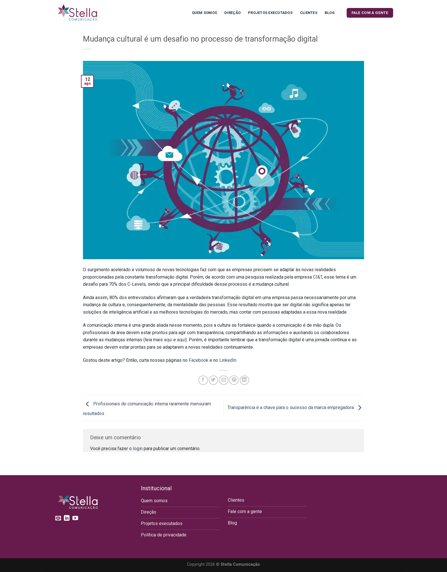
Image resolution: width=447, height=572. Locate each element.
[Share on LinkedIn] (244, 380)
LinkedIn (227, 360)
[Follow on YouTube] (75, 518)
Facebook (198, 360)
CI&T (317, 277)
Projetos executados (270, 13)
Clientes (308, 13)
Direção (232, 13)
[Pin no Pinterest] (234, 380)
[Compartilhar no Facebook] (203, 380)
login (138, 448)
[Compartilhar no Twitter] (213, 380)
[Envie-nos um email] (58, 518)
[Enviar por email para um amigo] (223, 380)
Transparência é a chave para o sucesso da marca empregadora (295, 407)
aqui (168, 339)
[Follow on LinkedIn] (67, 518)
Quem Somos (204, 13)
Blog (330, 13)
